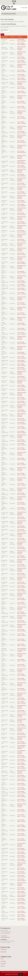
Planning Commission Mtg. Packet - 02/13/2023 (21, 608)
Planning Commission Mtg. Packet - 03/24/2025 (21, 249)
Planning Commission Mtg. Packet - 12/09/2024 (21, 298)
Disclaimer (3, 966)
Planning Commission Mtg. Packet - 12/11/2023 (21, 454)
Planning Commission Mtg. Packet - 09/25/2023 (21, 498)
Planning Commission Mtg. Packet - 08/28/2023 (21, 513)
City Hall (21, 21)
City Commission (4, 30)
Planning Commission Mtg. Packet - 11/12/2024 (21, 319)
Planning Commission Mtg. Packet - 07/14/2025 (21, 188)
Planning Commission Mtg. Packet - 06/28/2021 (21, 864)
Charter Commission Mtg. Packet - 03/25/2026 (21, 48)
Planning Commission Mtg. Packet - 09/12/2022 (21, 684)
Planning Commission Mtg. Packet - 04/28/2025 (21, 227)
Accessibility (3, 961)
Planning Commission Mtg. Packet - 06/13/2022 (21, 738)
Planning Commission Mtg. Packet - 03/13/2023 (21, 594)
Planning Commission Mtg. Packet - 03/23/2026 (21, 53)
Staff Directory (4, 949)
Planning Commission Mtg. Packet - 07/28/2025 (21, 179)
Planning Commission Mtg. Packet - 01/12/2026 (21, 83)
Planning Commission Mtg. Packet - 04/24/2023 (21, 578)
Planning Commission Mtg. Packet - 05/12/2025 (21, 218)
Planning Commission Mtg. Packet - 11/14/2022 (21, 655)
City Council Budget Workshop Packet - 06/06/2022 (21, 747)
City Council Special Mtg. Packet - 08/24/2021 (21, 845)
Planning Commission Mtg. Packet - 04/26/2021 (21, 884)
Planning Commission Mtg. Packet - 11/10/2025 (21, 112)
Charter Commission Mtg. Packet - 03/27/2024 (21, 415)
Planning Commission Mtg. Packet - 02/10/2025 (21, 277)
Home (2, 958)
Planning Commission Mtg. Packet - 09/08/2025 (21, 147)
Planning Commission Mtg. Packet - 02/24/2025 (21, 267)
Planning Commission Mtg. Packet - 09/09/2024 (21, 348)
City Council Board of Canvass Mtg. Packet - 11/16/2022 (21, 650)
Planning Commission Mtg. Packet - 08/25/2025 (21, 157)
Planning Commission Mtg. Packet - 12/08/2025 (21, 97)
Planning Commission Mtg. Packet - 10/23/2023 (21, 479)
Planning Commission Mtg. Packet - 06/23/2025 (21, 197)
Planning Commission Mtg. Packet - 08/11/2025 (21, 171)
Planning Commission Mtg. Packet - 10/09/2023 (21, 489)
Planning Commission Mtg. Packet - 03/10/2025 (21, 258)
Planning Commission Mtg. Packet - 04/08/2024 (21, 406)
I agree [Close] (20, 974)
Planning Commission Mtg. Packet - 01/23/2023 (21, 617)
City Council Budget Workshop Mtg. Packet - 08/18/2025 (21, 162)
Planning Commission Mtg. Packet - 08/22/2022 (21, 694)
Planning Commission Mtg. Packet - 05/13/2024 (21, 394)
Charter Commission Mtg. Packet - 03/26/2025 (21, 244)
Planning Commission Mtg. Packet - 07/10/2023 (21, 535)
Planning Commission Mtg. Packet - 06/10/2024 (21, 381)
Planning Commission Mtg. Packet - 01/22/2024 (21, 436)
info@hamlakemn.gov (5, 937)
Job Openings (3, 951)
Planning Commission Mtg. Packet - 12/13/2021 (21, 805)
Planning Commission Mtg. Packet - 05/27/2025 (21, 209)
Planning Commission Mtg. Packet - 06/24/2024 (21, 373)
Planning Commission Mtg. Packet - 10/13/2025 (21, 128)
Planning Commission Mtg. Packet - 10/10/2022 (21, 670)
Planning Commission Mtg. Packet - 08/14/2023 (21, 522)
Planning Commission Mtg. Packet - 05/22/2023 (21, 561)
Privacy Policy (3, 963)
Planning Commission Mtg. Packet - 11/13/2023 (21, 469)
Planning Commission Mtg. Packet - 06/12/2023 (21, 552)
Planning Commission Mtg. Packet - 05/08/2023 (21, 570)
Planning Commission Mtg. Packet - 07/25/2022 (21, 707)
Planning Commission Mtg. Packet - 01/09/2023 (21, 626)
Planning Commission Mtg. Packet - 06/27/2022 (21, 729)
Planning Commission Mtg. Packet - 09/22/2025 (21, 136)
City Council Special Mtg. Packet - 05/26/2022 (21, 752)
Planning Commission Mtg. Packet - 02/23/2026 (21, 66)
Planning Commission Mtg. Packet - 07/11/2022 (21, 715)
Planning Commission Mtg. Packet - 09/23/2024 (21, 338)
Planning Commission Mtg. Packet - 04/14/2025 (21, 236)
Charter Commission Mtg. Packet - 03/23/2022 (21, 772)
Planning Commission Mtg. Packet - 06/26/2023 (21, 543)
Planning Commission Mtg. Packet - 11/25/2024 (21, 309)
